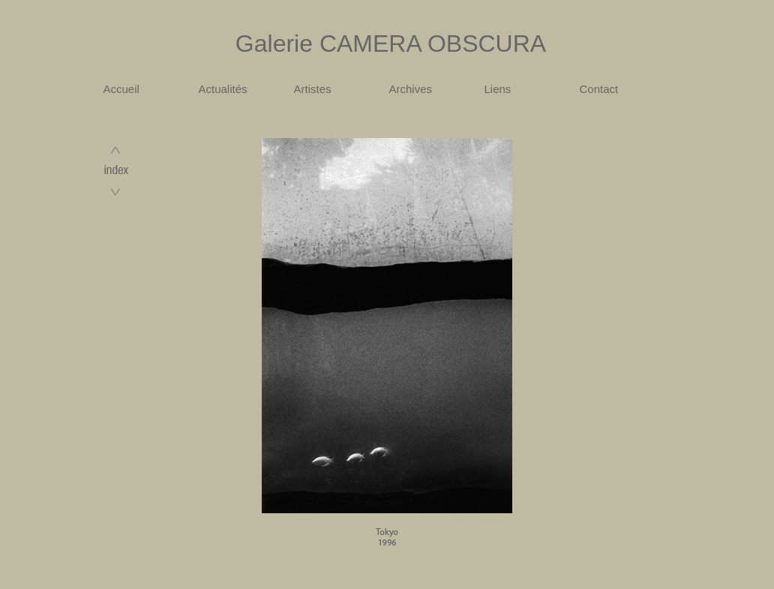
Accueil (122, 89)
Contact (599, 89)
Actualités (223, 89)
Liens (498, 89)
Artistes (313, 89)
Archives (411, 89)
